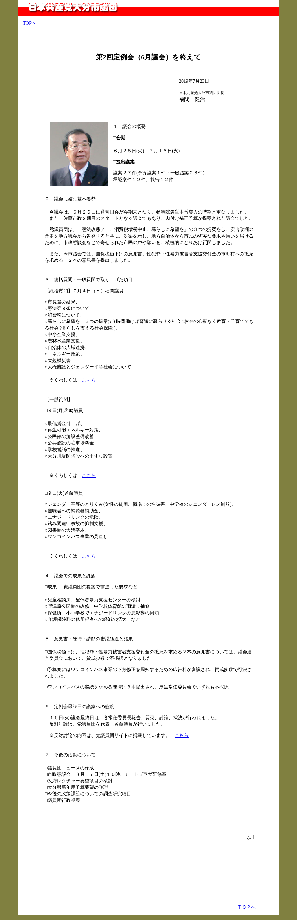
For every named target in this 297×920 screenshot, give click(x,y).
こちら (89, 379)
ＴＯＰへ (246, 907)
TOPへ (29, 23)
